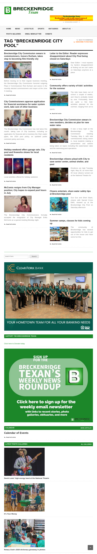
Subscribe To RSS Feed (83, 42)
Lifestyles (30, 28)
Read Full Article (10, 99)
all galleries (86, 453)
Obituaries (55, 28)
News (18, 28)
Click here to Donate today (14, 353)
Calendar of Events (16, 442)
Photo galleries (14, 34)
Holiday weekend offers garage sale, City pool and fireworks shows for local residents (24, 161)
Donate (51, 34)
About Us (70, 29)
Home (8, 28)
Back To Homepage (85, 40)
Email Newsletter (35, 34)
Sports (42, 28)
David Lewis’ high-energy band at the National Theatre (26, 488)
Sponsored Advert (71, 22)
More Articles (86, 437)
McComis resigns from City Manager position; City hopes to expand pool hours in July (24, 200)
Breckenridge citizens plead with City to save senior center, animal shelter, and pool (71, 168)
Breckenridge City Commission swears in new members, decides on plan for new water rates (71, 128)
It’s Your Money (10, 523)
